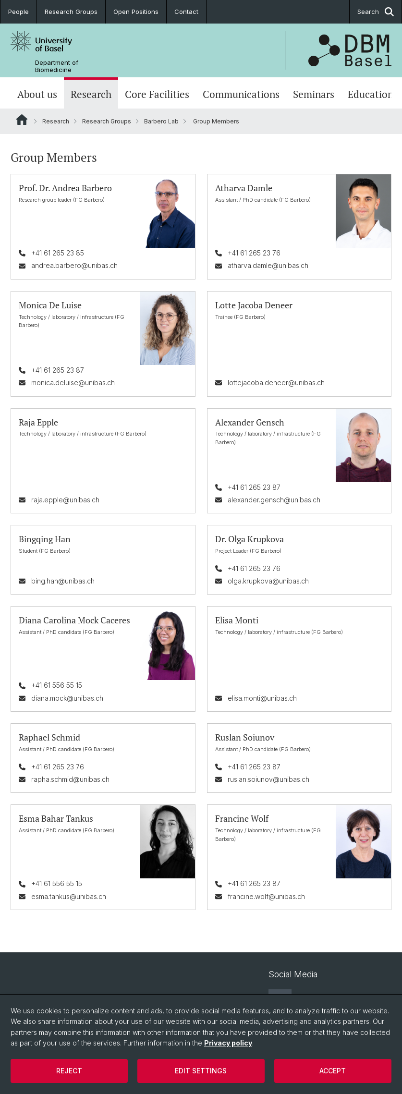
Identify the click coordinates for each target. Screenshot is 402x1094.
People (18, 11)
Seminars (313, 94)
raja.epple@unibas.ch (65, 499)
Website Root (21, 119)
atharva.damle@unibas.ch (268, 265)
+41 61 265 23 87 (57, 369)
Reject (69, 1071)
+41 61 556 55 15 (56, 685)
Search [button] (375, 11)
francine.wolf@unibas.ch (266, 896)
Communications (241, 94)
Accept (332, 1071)
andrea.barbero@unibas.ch (74, 265)
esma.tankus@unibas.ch (68, 896)
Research (91, 94)
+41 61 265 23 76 (254, 253)
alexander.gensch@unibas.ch (274, 499)
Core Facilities (157, 94)
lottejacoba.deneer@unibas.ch (276, 382)
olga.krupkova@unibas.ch (268, 581)
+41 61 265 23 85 (57, 253)
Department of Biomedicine (56, 66)
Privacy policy (228, 1043)
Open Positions (135, 11)
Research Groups (71, 11)
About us (37, 94)
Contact (186, 11)
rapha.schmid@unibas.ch (70, 779)
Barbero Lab (161, 121)
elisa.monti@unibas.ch (262, 697)
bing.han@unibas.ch (63, 581)
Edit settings (201, 1071)
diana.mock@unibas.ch (67, 697)
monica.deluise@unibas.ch (73, 382)
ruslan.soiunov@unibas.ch (268, 779)
